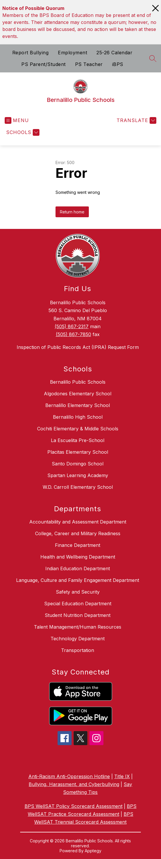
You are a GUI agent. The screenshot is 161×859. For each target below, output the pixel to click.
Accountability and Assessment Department (77, 522)
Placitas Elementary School (77, 452)
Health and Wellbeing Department (77, 557)
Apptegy (93, 850)
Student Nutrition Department (77, 615)
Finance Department (77, 545)
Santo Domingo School (77, 464)
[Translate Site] (135, 120)
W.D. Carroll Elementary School (78, 487)
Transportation (77, 650)
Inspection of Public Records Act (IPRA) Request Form (78, 347)
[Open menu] (17, 120)
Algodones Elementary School (77, 394)
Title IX (122, 776)
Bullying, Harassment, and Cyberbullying (74, 784)
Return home (72, 211)
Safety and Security (78, 592)
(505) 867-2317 (72, 326)
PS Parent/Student (43, 64)
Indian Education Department (77, 568)
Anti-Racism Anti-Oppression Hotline (69, 776)
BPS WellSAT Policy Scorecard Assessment (73, 806)
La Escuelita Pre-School (77, 440)
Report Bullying (30, 52)
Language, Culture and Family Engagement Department (77, 580)
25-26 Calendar (114, 52)
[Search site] (152, 58)
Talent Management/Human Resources (77, 627)
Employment (72, 52)
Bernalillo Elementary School (77, 405)
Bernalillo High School (78, 417)
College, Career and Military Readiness (77, 533)
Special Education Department (77, 603)
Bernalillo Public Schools (77, 382)
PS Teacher (89, 64)
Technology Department (78, 638)
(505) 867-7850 (73, 334)
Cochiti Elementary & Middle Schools (77, 429)
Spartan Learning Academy (77, 475)
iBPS (117, 64)
